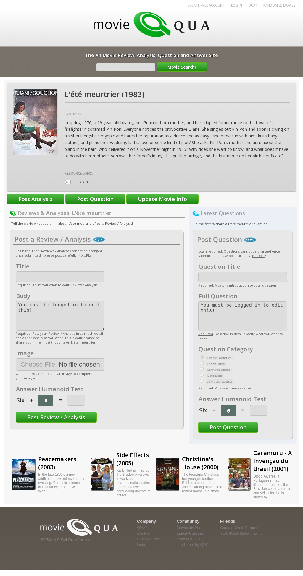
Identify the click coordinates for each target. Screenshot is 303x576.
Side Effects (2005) (132, 465)
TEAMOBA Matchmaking (241, 539)
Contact (143, 539)
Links (141, 550)
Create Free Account (206, 5)
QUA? (252, 5)
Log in (236, 5)
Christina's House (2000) (200, 469)
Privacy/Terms (149, 545)
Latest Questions (191, 545)
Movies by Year (190, 533)
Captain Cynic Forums (239, 533)
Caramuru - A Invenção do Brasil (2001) (272, 467)
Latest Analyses (190, 539)
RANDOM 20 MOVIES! (279, 5)
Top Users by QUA (193, 550)
